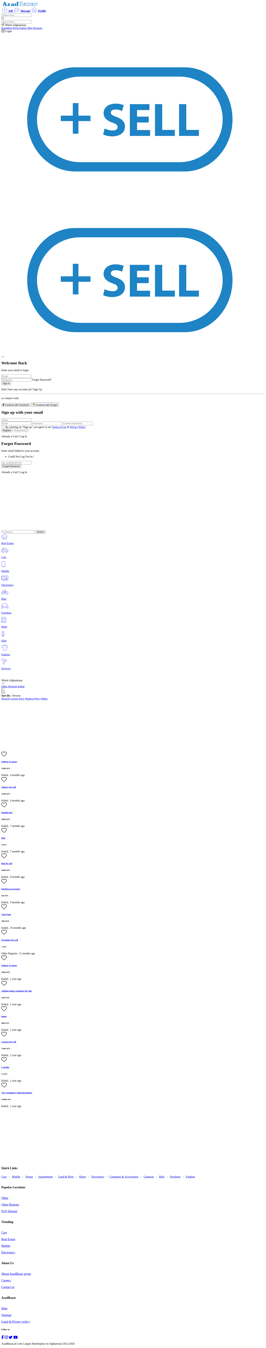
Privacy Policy (78, 427)
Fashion (190, 1176)
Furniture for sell (9, 940)
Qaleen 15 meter (9, 965)
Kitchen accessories (10, 889)
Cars (4, 1176)
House (29, 1176)
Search (40, 532)
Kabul (23, 28)
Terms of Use (59, 427)
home (4, 1016)
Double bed (6, 812)
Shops (82, 1176)
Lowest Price (17, 698)
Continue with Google (44, 404)
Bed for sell (6, 863)
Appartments (45, 1176)
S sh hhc (5, 1067)
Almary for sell (8, 787)
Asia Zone (6, 914)
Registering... (21, 430)
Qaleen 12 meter (9, 761)
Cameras (149, 1176)
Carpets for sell (8, 1042)
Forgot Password (11, 466)
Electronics (97, 1176)
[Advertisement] (103, 500)
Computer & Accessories (124, 1176)
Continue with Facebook (16, 405)
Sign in (6, 383)
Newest (5, 698)
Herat (16, 28)
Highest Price (32, 698)
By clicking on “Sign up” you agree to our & (45, 427)
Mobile (16, 1176)
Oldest (44, 698)
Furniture (175, 1176)
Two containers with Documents (16, 1092)
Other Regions (34, 28)
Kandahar (7, 28)
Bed (3, 838)
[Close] (2, 356)
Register (7, 430)
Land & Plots (66, 1176)
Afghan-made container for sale (16, 991)
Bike (161, 1176)
